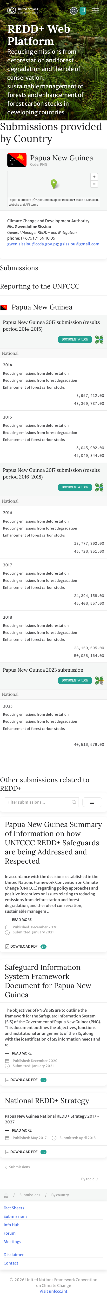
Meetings (12, 1241)
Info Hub (12, 1224)
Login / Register (82, 10)
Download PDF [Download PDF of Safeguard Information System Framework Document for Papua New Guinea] (26, 1080)
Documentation (75, 339)
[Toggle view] (92, 802)
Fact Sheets (14, 1208)
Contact (11, 1263)
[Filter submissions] (42, 802)
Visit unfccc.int (53, 1291)
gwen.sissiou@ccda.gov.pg (32, 244)
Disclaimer (14, 1254)
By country (60, 1195)
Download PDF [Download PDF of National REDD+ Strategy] (26, 1152)
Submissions (17, 1167)
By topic (90, 1179)
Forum (10, 1233)
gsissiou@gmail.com (80, 244)
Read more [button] (18, 920)
